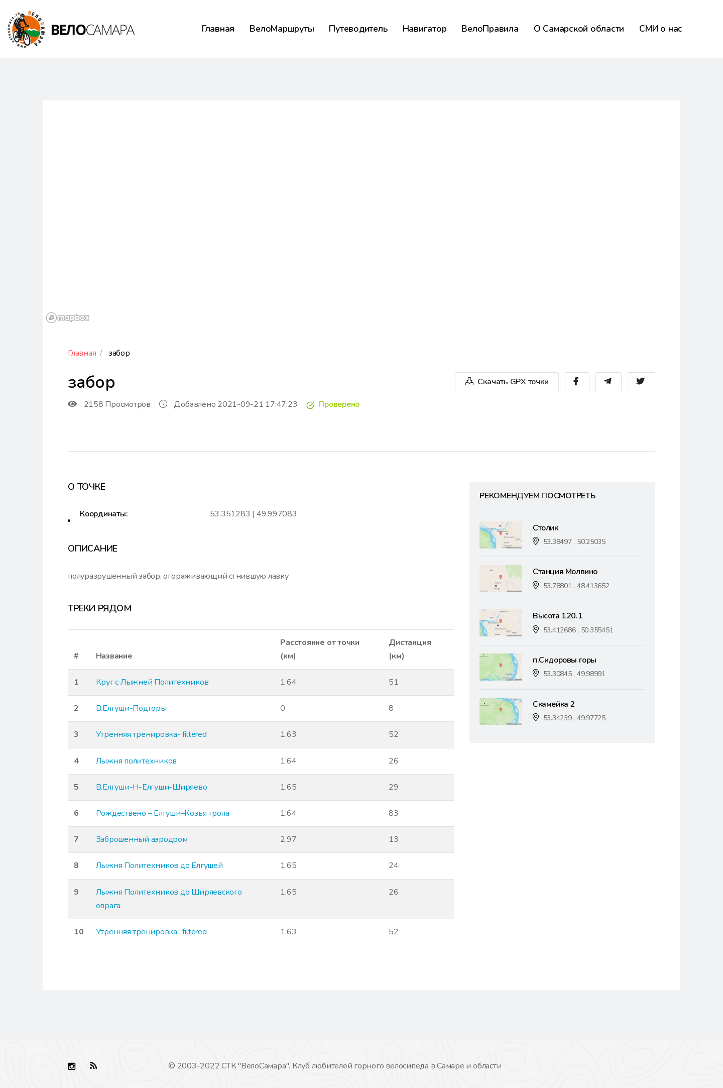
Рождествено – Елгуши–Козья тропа (162, 813)
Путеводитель (358, 29)
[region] (361, 213)
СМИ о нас (660, 29)
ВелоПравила (489, 29)
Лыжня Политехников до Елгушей (159, 865)
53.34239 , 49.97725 (574, 718)
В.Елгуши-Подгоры (131, 708)
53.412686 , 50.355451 (578, 630)
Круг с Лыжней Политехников (152, 682)
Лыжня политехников (136, 761)
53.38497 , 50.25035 (574, 542)
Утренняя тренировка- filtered (151, 734)
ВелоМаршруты (282, 29)
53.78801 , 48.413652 (576, 586)
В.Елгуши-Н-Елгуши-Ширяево (151, 787)
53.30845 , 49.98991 (574, 674)
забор (119, 353)
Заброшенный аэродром (142, 839)
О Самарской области (579, 29)
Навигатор (425, 29)
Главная (218, 29)
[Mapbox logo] (68, 317)
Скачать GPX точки (506, 382)
